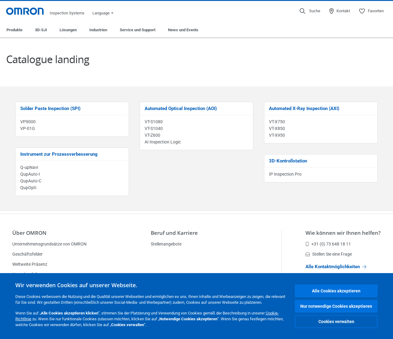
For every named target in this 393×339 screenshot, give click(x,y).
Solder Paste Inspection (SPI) (50, 108)
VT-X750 (277, 121)
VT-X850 (277, 128)
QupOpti (28, 187)
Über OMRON (29, 232)
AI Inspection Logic (163, 141)
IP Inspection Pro (285, 174)
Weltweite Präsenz (29, 264)
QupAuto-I (30, 174)
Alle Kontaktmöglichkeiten (335, 266)
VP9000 (28, 121)
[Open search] (310, 11)
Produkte (14, 30)
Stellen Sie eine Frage (328, 254)
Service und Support (137, 30)
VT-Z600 (152, 135)
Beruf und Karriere (174, 232)
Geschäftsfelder (27, 254)
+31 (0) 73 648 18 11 (328, 244)
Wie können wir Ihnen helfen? (343, 232)
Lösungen (68, 30)
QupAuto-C (30, 180)
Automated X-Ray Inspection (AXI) (304, 108)
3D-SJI (41, 30)
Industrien (98, 30)
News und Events (183, 30)
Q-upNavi (29, 167)
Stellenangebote (166, 244)
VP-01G (27, 128)
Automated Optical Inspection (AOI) (181, 108)
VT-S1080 (154, 121)
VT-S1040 (154, 128)
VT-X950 (277, 135)
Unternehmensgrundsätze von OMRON (49, 244)
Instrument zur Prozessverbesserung (59, 154)
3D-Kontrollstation (288, 161)
